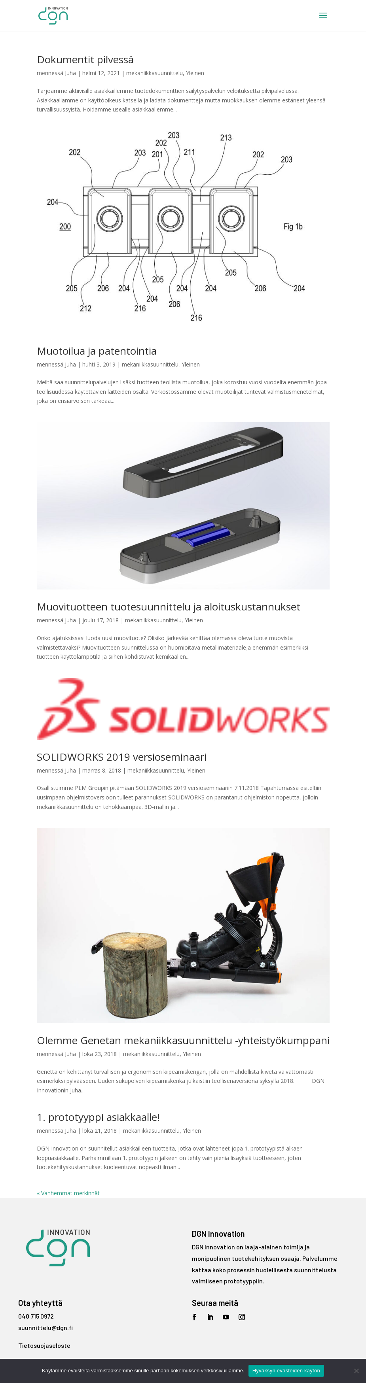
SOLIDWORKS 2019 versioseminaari (122, 757)
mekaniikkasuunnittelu (154, 73)
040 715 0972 (36, 1316)
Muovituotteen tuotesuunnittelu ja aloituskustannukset (168, 606)
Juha (70, 73)
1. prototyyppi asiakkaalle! (98, 1117)
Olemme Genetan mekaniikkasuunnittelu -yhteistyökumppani (183, 1040)
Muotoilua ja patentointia (97, 351)
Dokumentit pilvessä (85, 59)
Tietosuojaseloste (44, 1345)
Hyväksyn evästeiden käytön (286, 1371)
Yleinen (195, 73)
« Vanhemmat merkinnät (68, 1193)
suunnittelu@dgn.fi (45, 1327)
